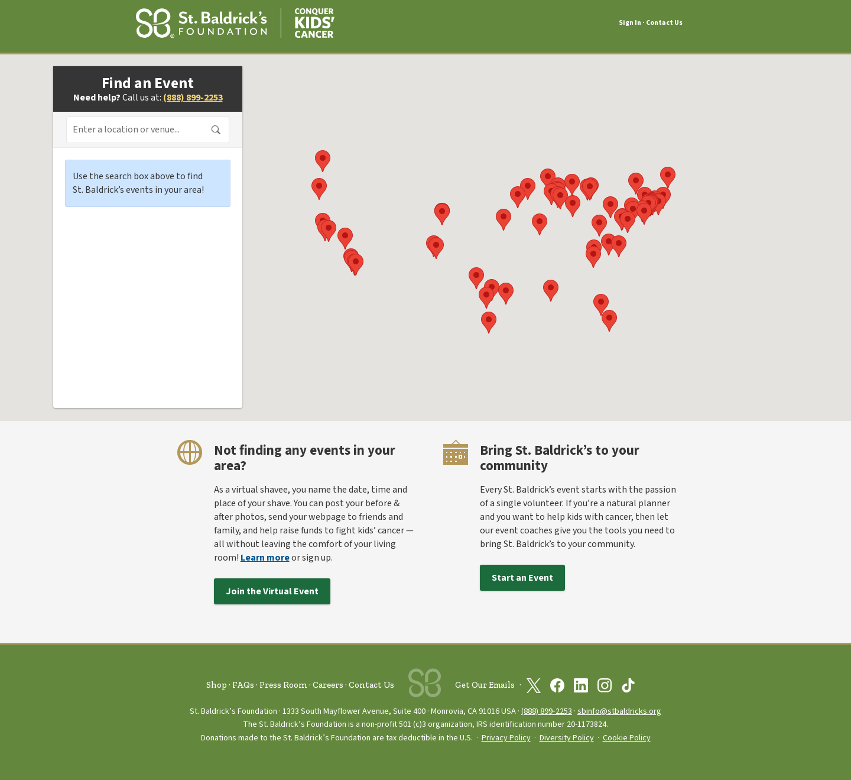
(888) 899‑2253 (546, 711)
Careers (328, 684)
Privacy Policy (506, 738)
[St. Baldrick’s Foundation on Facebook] (557, 685)
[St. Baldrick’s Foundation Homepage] (235, 21)
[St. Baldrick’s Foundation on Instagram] (604, 685)
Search (216, 130)
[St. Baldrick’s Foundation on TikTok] (628, 685)
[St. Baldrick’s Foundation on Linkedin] (581, 685)
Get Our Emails (485, 685)
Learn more (265, 557)
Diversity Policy (567, 738)
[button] (517, 197)
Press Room (283, 684)
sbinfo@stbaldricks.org (619, 711)
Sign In (630, 23)
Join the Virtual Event (272, 591)
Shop (216, 684)
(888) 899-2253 (193, 97)
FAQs (243, 684)
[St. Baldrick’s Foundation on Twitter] (534, 685)
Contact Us (664, 23)
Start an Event (522, 577)
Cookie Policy (627, 738)
